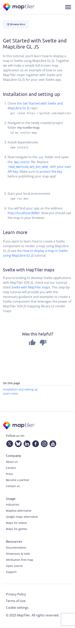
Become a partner (17, 479)
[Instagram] (43, 442)
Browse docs (15, 24)
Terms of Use (16, 600)
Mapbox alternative (18, 510)
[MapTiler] (19, 7)
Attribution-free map (19, 559)
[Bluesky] (17, 442)
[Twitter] (8, 442)
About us (12, 461)
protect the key (51, 171)
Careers (11, 467)
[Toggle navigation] (68, 7)
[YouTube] (52, 442)
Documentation (16, 547)
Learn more (10, 393)
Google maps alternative (22, 516)
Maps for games (16, 529)
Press (9, 473)
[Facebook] (34, 442)
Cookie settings (17, 607)
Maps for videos (16, 522)
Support (11, 571)
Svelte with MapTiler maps (30, 287)
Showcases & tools (18, 553)
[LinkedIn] (26, 442)
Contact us (13, 486)
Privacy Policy (16, 594)
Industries (12, 504)
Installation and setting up (20, 389)
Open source (14, 565)
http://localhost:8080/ (24, 212)
